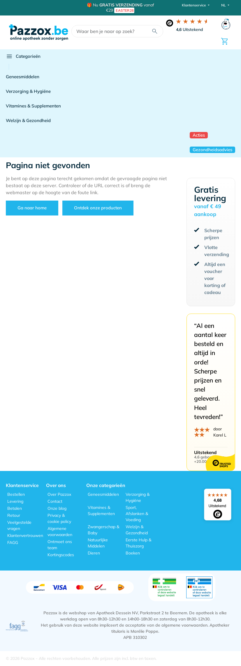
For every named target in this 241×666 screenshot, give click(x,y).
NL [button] (224, 5)
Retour (13, 515)
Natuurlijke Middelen (98, 543)
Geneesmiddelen (22, 76)
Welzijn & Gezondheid (28, 120)
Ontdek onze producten (98, 208)
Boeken (133, 553)
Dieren (94, 553)
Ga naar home (32, 208)
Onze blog (57, 508)
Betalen (14, 508)
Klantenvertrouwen (25, 535)
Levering (15, 501)
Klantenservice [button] (194, 5)
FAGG (12, 542)
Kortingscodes (61, 554)
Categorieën (23, 56)
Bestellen (16, 494)
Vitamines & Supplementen (33, 106)
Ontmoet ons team (60, 544)
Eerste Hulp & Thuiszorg (138, 543)
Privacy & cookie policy (59, 518)
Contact (55, 501)
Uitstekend (189, 29)
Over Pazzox (59, 494)
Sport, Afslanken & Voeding (137, 513)
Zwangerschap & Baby (103, 529)
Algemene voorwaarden (60, 531)
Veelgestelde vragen (19, 525)
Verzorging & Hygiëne (28, 91)
